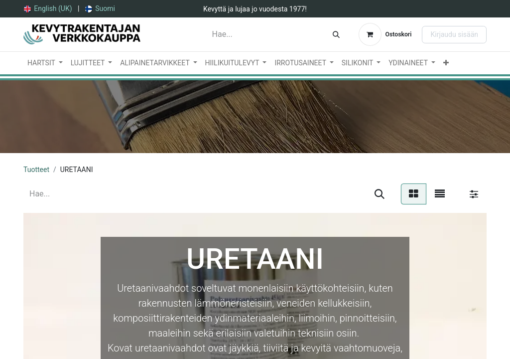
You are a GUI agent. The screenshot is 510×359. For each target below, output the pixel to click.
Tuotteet (36, 170)
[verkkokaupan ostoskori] (385, 34)
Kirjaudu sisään (454, 34)
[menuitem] (48, 8)
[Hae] (336, 34)
